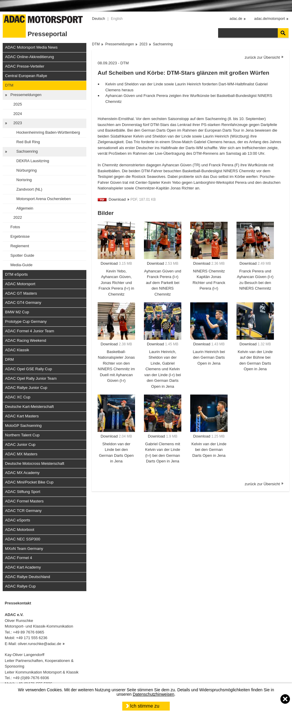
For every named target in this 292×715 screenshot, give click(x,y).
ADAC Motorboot (19, 529)
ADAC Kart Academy (23, 567)
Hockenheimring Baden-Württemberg (48, 132)
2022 (17, 217)
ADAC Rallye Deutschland (27, 576)
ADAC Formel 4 (18, 558)
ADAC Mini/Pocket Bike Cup (29, 482)
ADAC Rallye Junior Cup (26, 387)
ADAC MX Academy (22, 472)
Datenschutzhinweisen (153, 694)
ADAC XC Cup (17, 397)
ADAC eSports (17, 520)
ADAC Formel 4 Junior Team (29, 331)
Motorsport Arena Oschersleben (43, 199)
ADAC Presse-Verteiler (24, 66)
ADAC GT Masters (21, 293)
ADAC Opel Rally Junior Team (31, 378)
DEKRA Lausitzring (32, 161)
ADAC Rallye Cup (20, 586)
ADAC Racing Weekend (25, 340)
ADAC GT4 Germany (23, 302)
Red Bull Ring (28, 142)
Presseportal (47, 34)
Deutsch (98, 19)
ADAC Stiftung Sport (22, 491)
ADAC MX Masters (21, 454)
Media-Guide (21, 265)
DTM (9, 85)
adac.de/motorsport (269, 19)
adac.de (236, 19)
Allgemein (24, 208)
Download (117, 199)
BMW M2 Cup (17, 312)
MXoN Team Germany (24, 548)
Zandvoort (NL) (29, 189)
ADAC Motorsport (20, 284)
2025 (17, 104)
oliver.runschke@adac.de (39, 643)
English (117, 19)
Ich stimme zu (144, 705)
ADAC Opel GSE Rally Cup (28, 369)
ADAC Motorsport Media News (31, 47)
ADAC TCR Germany (23, 510)
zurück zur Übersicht (262, 57)
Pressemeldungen (26, 94)
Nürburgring (26, 170)
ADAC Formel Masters (24, 501)
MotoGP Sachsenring (23, 425)
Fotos (15, 227)
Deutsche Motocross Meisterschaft (34, 463)
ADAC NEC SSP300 (22, 539)
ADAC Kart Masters (22, 416)
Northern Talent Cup (22, 435)
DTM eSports (16, 274)
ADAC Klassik (17, 350)
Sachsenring (27, 151)
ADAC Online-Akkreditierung (29, 57)
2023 (17, 123)
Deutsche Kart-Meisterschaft (29, 406)
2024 (17, 113)
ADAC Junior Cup (20, 444)
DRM (9, 359)
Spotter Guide (22, 255)
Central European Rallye (26, 76)
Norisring (24, 180)
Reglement (19, 246)
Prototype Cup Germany (26, 321)
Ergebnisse (20, 236)
